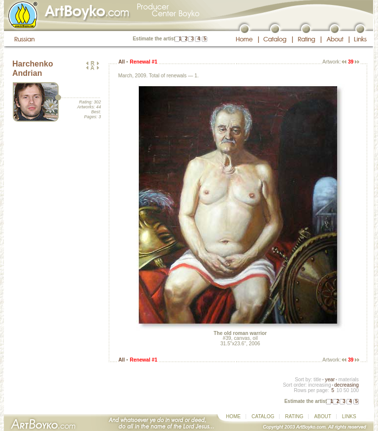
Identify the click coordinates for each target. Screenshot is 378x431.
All (121, 62)
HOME (233, 416)
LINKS (349, 416)
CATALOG (263, 416)
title (317, 379)
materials (348, 379)
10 (339, 390)
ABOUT (322, 416)
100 (354, 390)
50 (346, 390)
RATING (294, 416)
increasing (319, 385)
